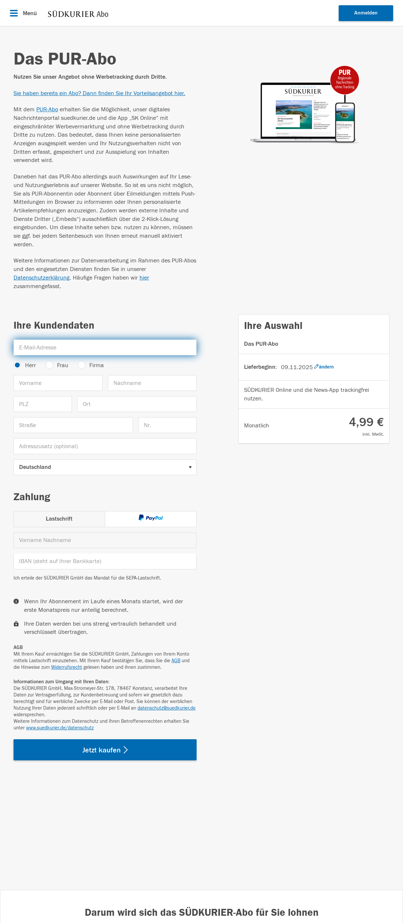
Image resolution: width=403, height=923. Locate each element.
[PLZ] (43, 404)
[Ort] (137, 404)
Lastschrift (59, 518)
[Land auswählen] (105, 467)
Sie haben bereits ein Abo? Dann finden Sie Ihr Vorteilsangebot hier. (99, 93)
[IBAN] (105, 561)
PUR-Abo (47, 109)
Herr (30, 365)
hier (144, 277)
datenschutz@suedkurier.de (167, 708)
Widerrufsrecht (66, 667)
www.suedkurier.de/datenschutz (60, 728)
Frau (62, 365)
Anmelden (366, 13)
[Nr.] (167, 425)
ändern (324, 367)
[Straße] (73, 425)
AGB (175, 661)
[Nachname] (152, 383)
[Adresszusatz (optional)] (105, 446)
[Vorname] (58, 383)
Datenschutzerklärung (42, 277)
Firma (96, 365)
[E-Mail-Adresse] (105, 347)
